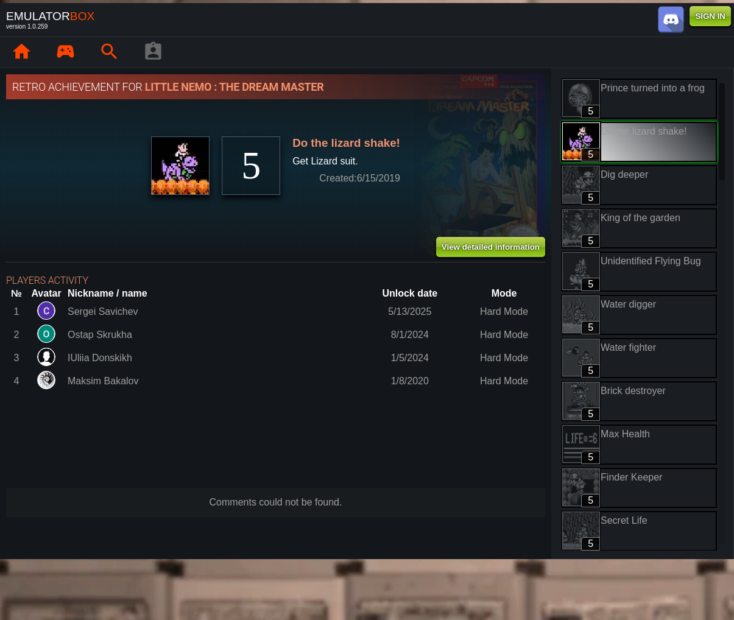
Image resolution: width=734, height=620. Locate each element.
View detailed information (491, 247)
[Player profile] (153, 52)
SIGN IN (710, 16)
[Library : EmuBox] (65, 52)
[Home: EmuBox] (21, 52)
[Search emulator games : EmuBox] (109, 52)
